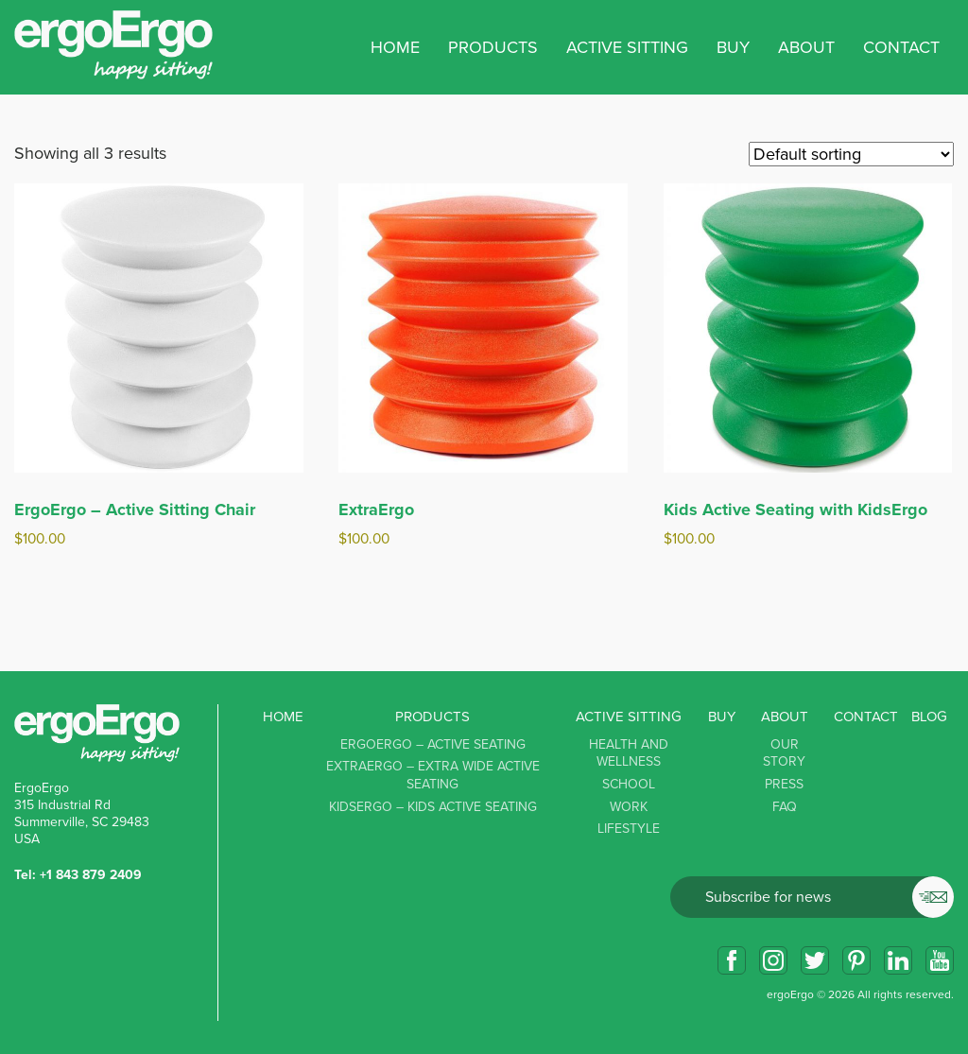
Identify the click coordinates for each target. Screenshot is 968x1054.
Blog (929, 716)
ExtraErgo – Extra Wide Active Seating (433, 775)
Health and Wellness (628, 753)
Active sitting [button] (627, 47)
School (628, 784)
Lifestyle (628, 829)
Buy (733, 47)
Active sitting (629, 716)
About (784, 716)
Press (784, 784)
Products (432, 716)
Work (629, 807)
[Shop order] (851, 154)
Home (395, 47)
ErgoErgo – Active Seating (433, 744)
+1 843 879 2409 (91, 875)
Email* (812, 897)
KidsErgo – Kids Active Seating (433, 807)
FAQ (784, 807)
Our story (784, 753)
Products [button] (493, 47)
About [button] (806, 47)
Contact (901, 47)
